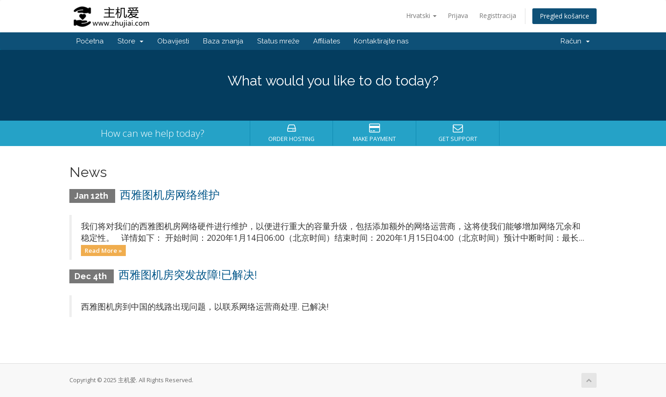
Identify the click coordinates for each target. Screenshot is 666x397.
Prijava (458, 15)
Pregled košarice (564, 16)
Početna (90, 41)
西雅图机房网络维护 (170, 195)
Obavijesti (173, 41)
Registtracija (497, 15)
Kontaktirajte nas (381, 41)
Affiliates (326, 41)
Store (130, 41)
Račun (575, 41)
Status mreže (278, 41)
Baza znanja (223, 41)
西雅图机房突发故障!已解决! (187, 274)
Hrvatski (421, 15)
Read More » (103, 250)
